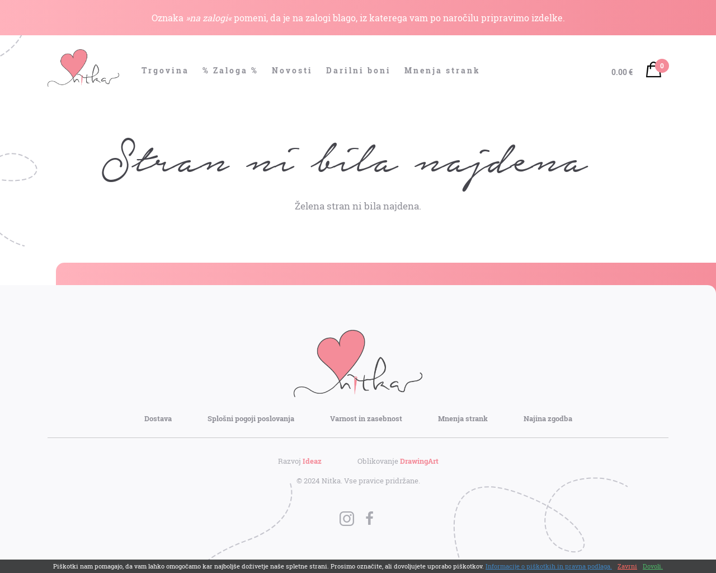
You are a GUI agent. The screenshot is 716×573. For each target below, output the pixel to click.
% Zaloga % (230, 70)
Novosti (292, 70)
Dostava (158, 418)
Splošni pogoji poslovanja (251, 418)
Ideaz (312, 461)
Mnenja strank (442, 70)
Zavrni (627, 566)
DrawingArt (419, 461)
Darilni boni (358, 70)
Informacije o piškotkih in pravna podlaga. (549, 566)
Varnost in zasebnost (366, 418)
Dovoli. (653, 566)
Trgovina (165, 70)
